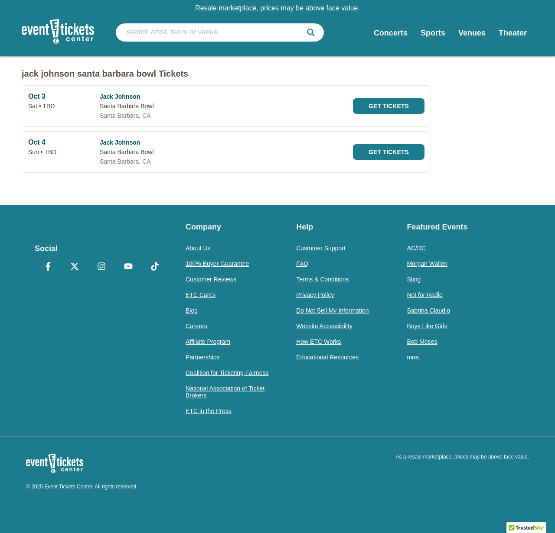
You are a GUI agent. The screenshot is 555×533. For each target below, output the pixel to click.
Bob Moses (422, 341)
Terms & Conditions (322, 279)
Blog (192, 310)
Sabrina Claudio (428, 310)
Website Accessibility (324, 326)
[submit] (311, 32)
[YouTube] (128, 267)
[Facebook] (48, 267)
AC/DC (416, 248)
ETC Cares (200, 294)
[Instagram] (101, 267)
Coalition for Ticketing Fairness (227, 372)
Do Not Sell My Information (332, 310)
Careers (196, 326)
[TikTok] (154, 267)
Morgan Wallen (427, 263)
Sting (414, 279)
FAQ (302, 263)
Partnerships (203, 357)
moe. (413, 357)
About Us (198, 248)
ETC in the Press (209, 410)
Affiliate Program (208, 341)
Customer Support (321, 248)
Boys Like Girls (427, 326)
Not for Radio (424, 294)
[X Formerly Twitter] (75, 267)
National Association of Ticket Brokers (225, 392)
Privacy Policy (315, 294)
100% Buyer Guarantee (217, 263)
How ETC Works (318, 341)
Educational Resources (327, 357)
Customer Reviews (211, 279)
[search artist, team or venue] (220, 32)
